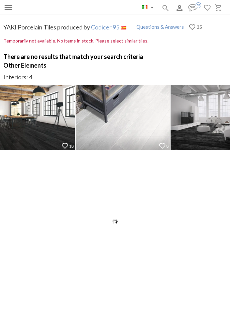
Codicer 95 (105, 27)
